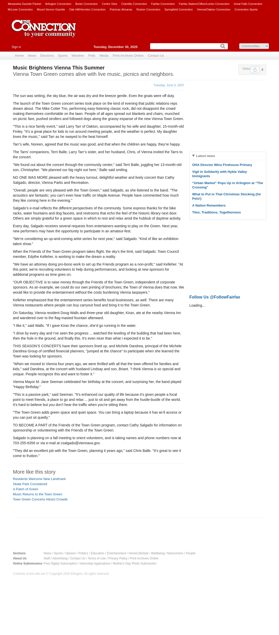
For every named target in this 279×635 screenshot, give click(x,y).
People (190, 553)
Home (19, 55)
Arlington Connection (58, 3)
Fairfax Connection (163, 3)
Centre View (109, 3)
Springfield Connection (178, 9)
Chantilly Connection (134, 3)
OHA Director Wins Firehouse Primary (222, 165)
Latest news (205, 156)
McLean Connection (20, 9)
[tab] (228, 156)
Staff (47, 558)
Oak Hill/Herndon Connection (87, 9)
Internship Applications (95, 563)
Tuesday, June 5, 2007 (168, 85)
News (32, 55)
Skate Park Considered (30, 484)
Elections (47, 55)
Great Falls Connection (247, 3)
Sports (63, 55)
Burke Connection (86, 3)
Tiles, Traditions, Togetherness (216, 212)
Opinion (70, 553)
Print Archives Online (128, 55)
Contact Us (156, 55)
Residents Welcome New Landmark (39, 479)
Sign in (16, 47)
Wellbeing (157, 553)
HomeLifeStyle (139, 553)
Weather (78, 55)
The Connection (44, 32)
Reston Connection (149, 9)
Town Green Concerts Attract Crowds (40, 499)
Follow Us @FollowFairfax (214, 297)
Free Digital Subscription (60, 563)
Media (103, 55)
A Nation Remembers (209, 205)
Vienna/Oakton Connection (213, 9)
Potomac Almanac (121, 9)
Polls (91, 55)
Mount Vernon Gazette (51, 9)
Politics (83, 553)
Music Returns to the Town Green (37, 494)
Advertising (59, 558)
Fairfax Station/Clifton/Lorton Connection (204, 3)
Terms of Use (97, 558)
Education (97, 553)
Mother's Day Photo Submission (134, 563)
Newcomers (175, 553)
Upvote (255, 69)
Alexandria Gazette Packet (24, 3)
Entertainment (116, 553)
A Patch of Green (25, 489)
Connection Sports (246, 9)
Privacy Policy (118, 558)
